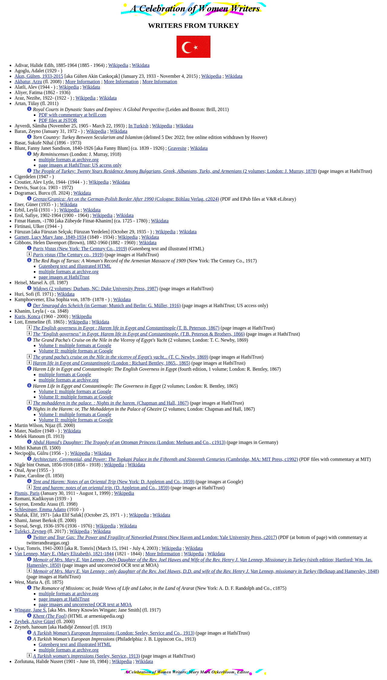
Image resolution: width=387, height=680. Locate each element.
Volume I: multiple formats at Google (75, 345)
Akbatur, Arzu (28, 81)
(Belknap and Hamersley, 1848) (206, 571)
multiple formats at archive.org (69, 159)
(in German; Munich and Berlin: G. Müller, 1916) (107, 305)
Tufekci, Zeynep (30, 531)
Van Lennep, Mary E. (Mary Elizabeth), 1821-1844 (64, 553)
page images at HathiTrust (64, 277)
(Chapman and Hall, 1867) (111, 403)
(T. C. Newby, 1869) (120, 357)
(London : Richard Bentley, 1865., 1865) (111, 363)
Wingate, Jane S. (31, 610)
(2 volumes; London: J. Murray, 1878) (175, 171)
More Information (82, 81)
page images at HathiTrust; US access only (80, 165)
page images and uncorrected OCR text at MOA (85, 604)
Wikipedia (118, 65)
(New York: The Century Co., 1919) (80, 248)
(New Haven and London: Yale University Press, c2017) (155, 537)
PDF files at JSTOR (58, 120)
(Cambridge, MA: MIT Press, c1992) (165, 459)
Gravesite (177, 148)
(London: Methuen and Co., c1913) (129, 442)
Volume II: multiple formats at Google (76, 350)
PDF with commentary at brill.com (72, 114)
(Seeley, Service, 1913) (86, 656)
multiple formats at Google (65, 374)
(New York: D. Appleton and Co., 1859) (113, 481)
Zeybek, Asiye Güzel (35, 621)
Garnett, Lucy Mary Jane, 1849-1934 (50, 237)
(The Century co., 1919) (68, 254)
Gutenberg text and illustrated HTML (75, 266)
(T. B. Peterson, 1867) (126, 327)
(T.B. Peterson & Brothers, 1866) (139, 334)
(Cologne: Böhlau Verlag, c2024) (126, 199)
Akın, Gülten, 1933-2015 (39, 76)
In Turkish (138, 125)
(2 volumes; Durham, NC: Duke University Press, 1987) (95, 288)
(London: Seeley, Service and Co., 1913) (113, 633)
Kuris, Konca (27, 316)
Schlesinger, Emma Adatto (40, 509)
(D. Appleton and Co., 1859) (101, 487)
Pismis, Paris (27, 493)
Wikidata (140, 65)
